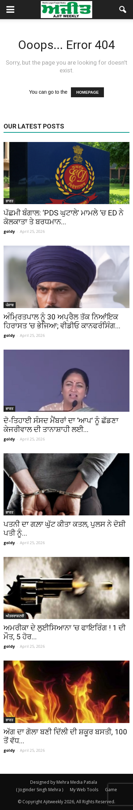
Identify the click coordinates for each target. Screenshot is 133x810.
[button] (123, 9)
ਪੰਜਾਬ (9, 304)
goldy (9, 231)
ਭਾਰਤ (9, 200)
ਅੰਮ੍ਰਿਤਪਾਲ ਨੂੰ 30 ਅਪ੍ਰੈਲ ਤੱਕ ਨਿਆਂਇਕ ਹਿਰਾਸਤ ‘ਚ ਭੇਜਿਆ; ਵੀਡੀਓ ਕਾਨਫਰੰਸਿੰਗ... (62, 321)
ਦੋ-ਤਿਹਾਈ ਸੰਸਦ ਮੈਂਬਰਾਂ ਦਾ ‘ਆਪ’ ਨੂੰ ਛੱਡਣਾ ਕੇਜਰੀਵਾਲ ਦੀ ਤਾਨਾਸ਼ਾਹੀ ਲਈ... (61, 425)
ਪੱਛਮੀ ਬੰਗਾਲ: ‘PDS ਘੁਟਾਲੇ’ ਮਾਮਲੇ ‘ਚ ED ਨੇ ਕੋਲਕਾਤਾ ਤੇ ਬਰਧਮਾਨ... (63, 217)
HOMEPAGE (87, 92)
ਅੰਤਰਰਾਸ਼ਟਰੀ (15, 615)
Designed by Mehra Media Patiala (63, 782)
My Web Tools (84, 790)
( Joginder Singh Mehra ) (39, 790)
